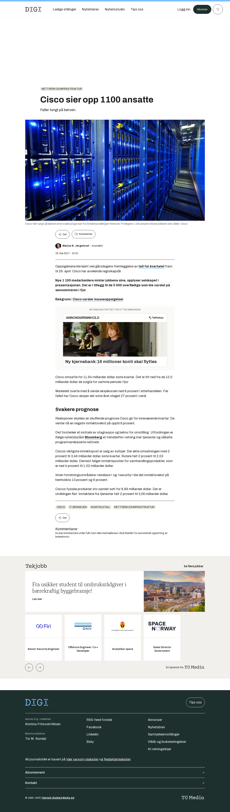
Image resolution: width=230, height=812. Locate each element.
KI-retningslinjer (159, 749)
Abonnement (115, 772)
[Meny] (218, 9)
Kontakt (115, 783)
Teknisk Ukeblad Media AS (57, 798)
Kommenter (83, 234)
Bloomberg (93, 437)
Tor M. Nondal (35, 738)
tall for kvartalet (151, 266)
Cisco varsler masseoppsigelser (98, 299)
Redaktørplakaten (117, 759)
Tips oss (195, 702)
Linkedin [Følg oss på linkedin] (92, 734)
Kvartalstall (100, 507)
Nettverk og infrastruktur (62, 89)
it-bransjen (78, 507)
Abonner (201, 9)
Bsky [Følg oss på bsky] (90, 742)
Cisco (61, 507)
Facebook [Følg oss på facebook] (94, 727)
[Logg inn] (182, 9)
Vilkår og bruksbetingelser (167, 742)
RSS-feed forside (99, 720)
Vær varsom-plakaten (82, 759)
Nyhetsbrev (156, 727)
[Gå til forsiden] (33, 9)
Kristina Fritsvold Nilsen (43, 724)
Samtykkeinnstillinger (164, 734)
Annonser (155, 720)
